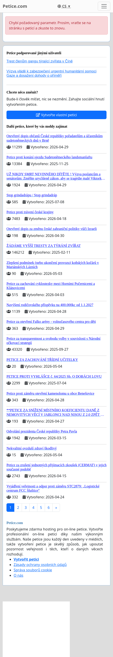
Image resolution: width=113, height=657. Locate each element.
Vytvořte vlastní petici (56, 114)
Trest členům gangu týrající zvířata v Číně (39, 61)
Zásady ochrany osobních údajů (40, 564)
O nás (18, 575)
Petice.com (15, 6)
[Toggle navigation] (104, 6)
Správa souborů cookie (33, 570)
